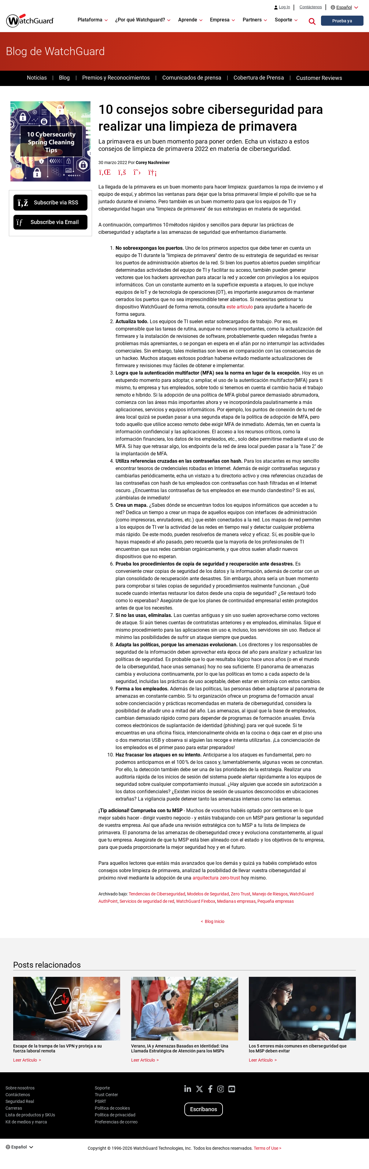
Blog (64, 77)
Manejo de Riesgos (270, 893)
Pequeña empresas (275, 901)
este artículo (240, 307)
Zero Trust (240, 893)
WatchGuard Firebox (195, 901)
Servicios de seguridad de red (147, 901)
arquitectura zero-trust (216, 878)
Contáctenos (311, 7)
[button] (312, 20)
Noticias (37, 77)
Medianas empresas (236, 901)
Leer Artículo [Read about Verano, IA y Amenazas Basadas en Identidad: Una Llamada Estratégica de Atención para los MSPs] (143, 1060)
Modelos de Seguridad (208, 893)
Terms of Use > (267, 1148)
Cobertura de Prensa (259, 77)
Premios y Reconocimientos (116, 77)
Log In (284, 7)
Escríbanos (203, 1109)
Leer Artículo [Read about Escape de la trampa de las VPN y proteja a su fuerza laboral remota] (25, 1060)
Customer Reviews (319, 78)
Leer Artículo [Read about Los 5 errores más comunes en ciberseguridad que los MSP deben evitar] (261, 1060)
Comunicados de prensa (191, 77)
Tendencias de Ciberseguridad (157, 893)
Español (344, 7)
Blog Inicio (214, 921)
